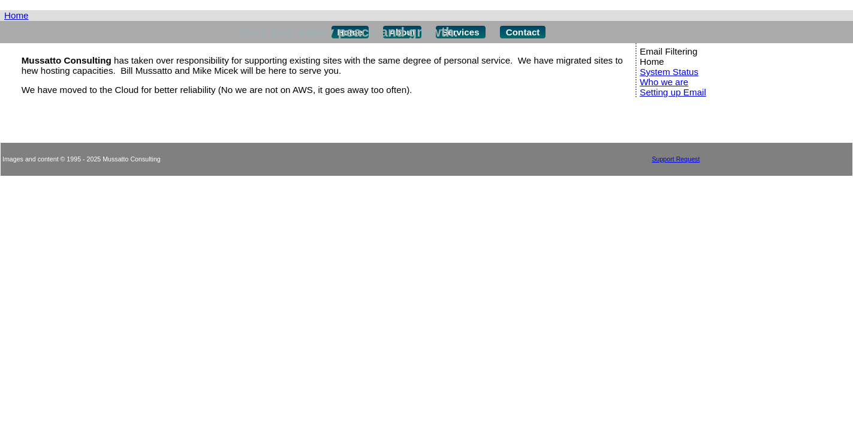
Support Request (676, 159)
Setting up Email (673, 92)
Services (461, 32)
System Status (669, 72)
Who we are (664, 82)
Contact (523, 32)
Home (16, 15)
